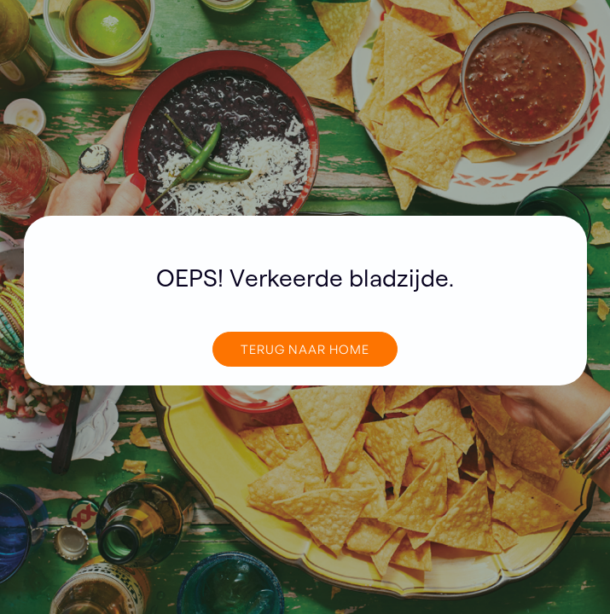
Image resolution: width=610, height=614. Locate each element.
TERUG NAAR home (305, 348)
